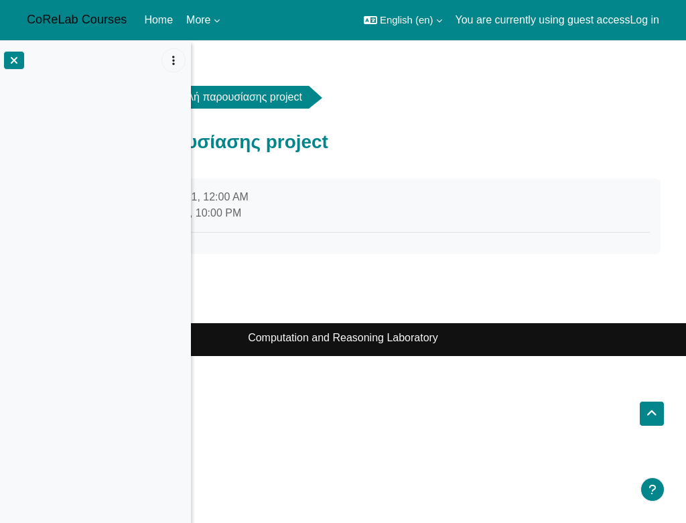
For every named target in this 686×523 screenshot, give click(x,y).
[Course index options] (173, 60)
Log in (644, 19)
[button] (403, 20)
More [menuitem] (198, 19)
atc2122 (235, 97)
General (308, 97)
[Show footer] (652, 489)
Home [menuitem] (158, 19)
